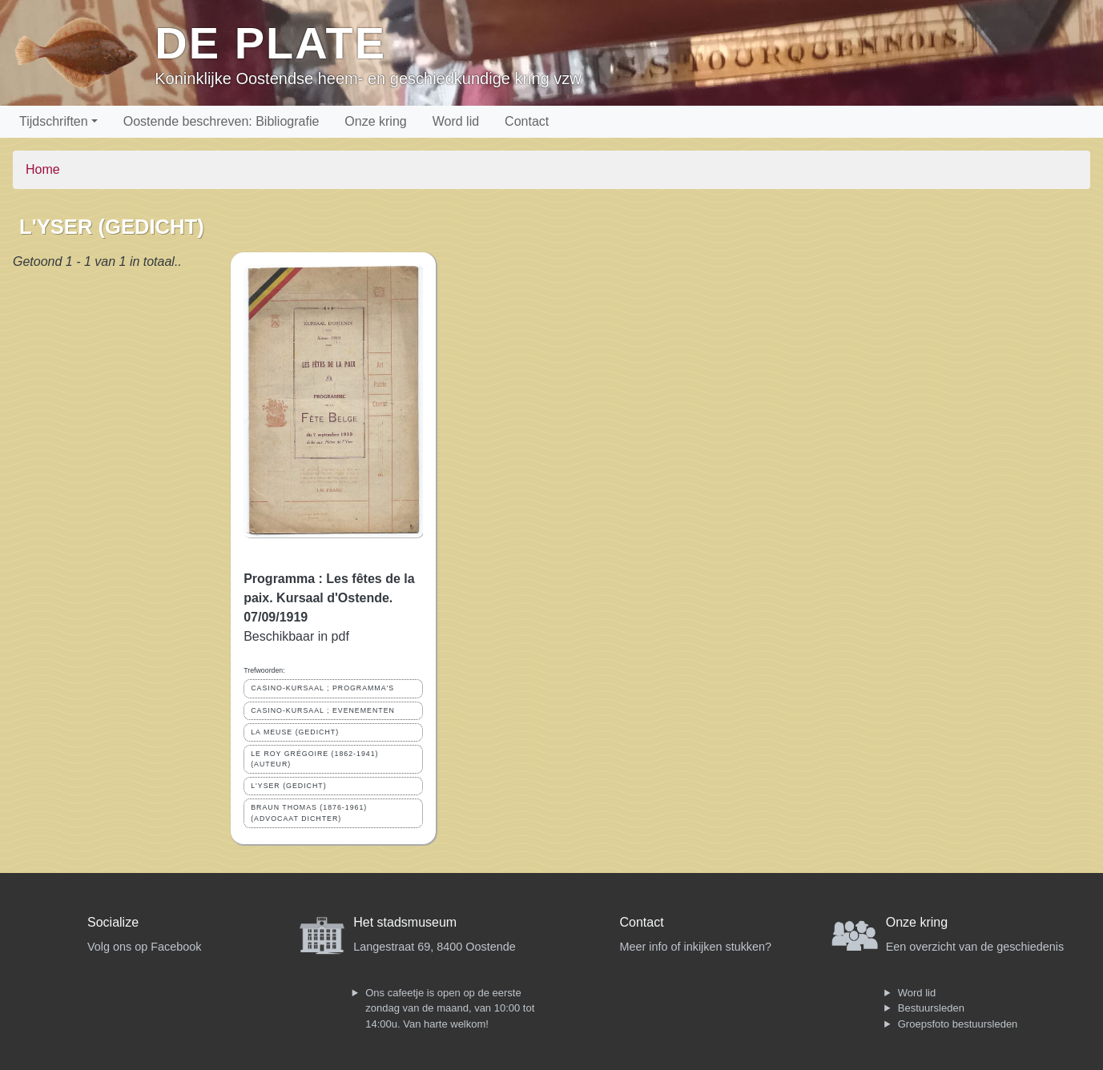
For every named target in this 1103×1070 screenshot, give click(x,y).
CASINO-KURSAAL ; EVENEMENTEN (323, 710)
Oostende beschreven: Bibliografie (221, 121)
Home (43, 169)
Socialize (113, 922)
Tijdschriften (53, 121)
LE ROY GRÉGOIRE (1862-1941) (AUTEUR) (314, 759)
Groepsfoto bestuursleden (958, 1024)
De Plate (270, 43)
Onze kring (375, 121)
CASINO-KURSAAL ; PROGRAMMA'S (322, 688)
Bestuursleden (931, 1008)
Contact (527, 121)
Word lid (456, 121)
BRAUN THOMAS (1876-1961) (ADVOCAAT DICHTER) (309, 812)
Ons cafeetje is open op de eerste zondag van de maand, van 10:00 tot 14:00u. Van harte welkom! (449, 1008)
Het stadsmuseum (405, 922)
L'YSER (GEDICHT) (288, 786)
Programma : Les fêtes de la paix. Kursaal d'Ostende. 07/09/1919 (329, 598)
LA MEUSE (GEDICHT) (295, 732)
